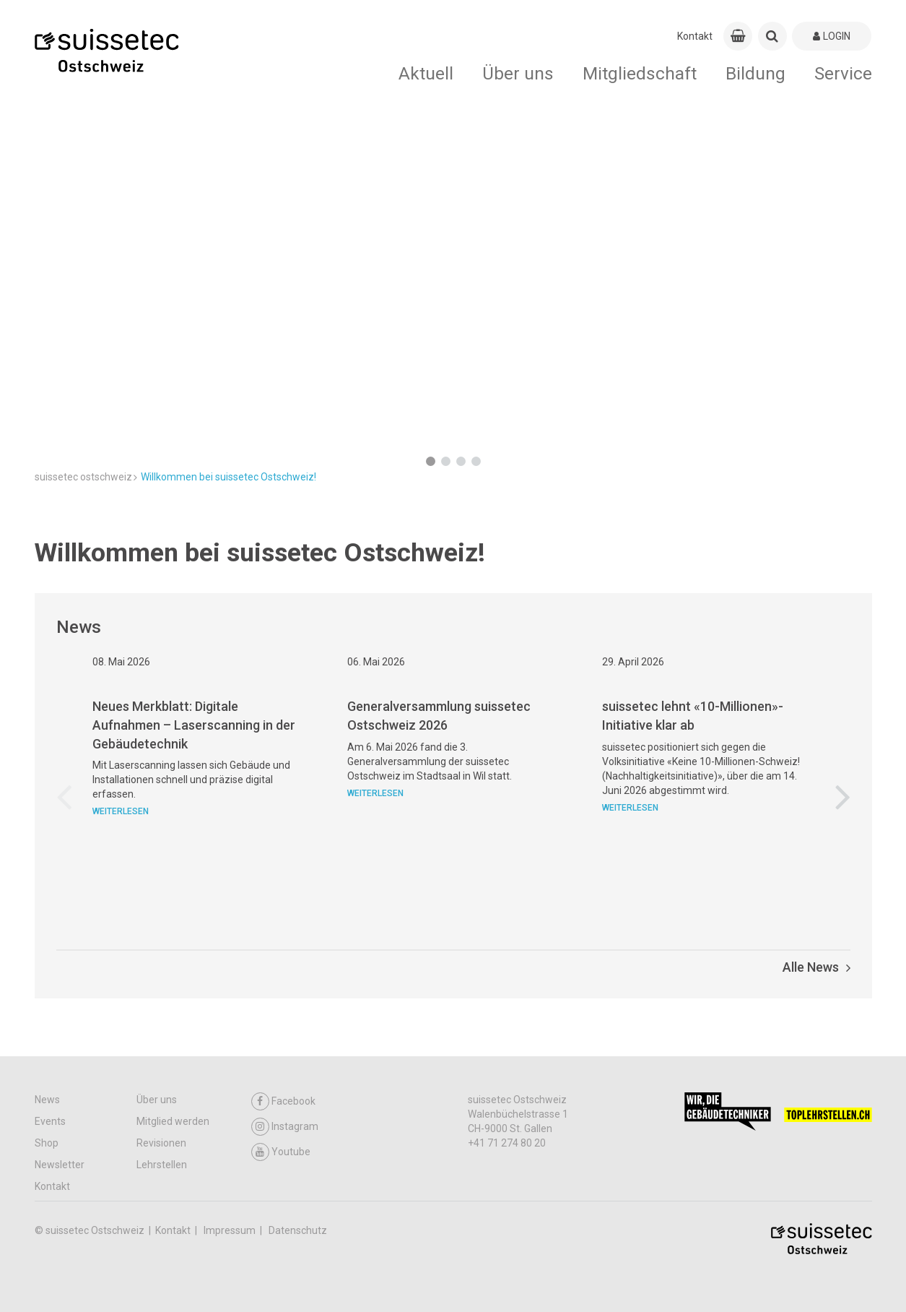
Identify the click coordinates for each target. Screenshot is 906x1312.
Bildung (755, 73)
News (47, 1099)
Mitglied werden (172, 1121)
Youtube (280, 1152)
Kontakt (695, 36)
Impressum (231, 1230)
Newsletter (59, 1164)
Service (843, 73)
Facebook (283, 1101)
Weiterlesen (120, 881)
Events (50, 1121)
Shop (46, 1143)
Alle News (816, 967)
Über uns (518, 73)
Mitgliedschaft (640, 73)
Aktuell (425, 73)
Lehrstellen (161, 1164)
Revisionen (161, 1143)
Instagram (284, 1127)
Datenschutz (298, 1230)
